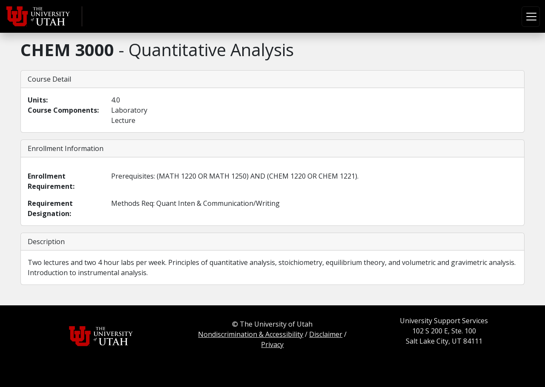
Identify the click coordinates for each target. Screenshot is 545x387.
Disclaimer (325, 334)
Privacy (272, 344)
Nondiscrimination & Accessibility (250, 334)
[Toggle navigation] (531, 16)
